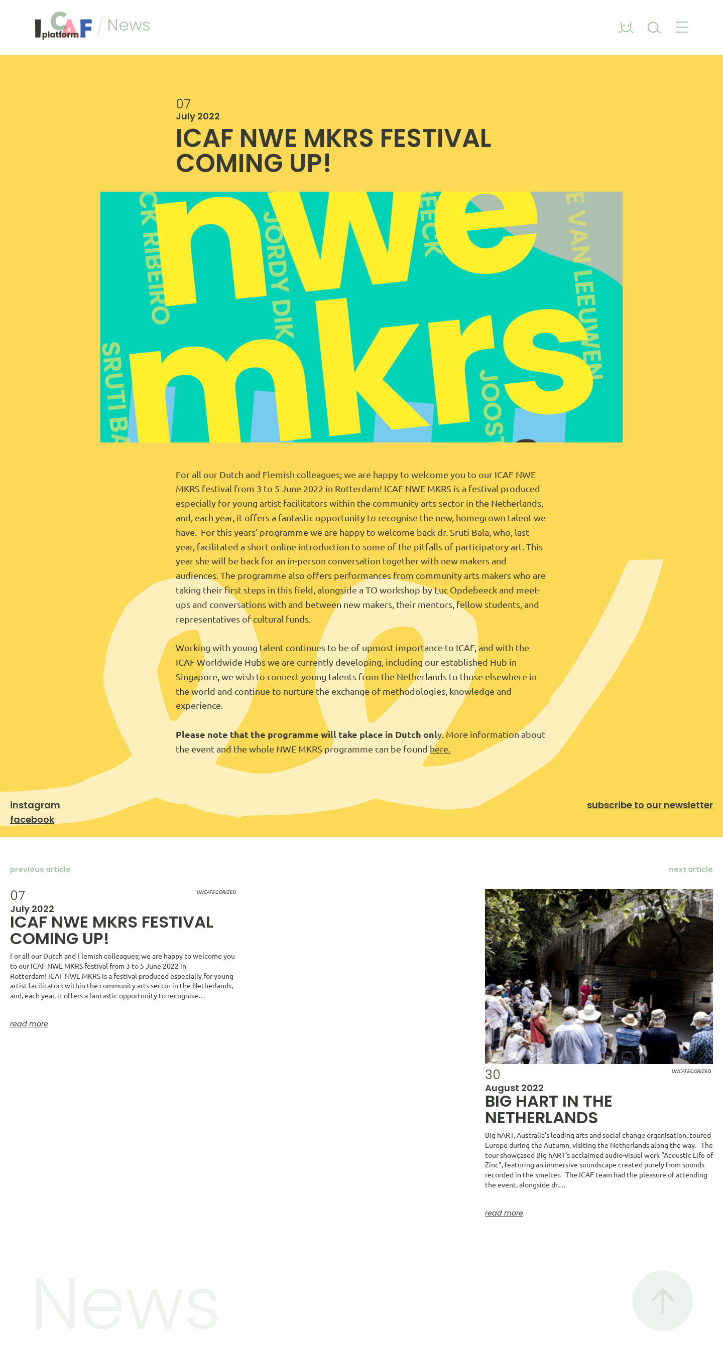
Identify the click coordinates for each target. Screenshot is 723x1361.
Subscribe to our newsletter (650, 805)
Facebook (32, 819)
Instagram (35, 805)
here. (440, 749)
